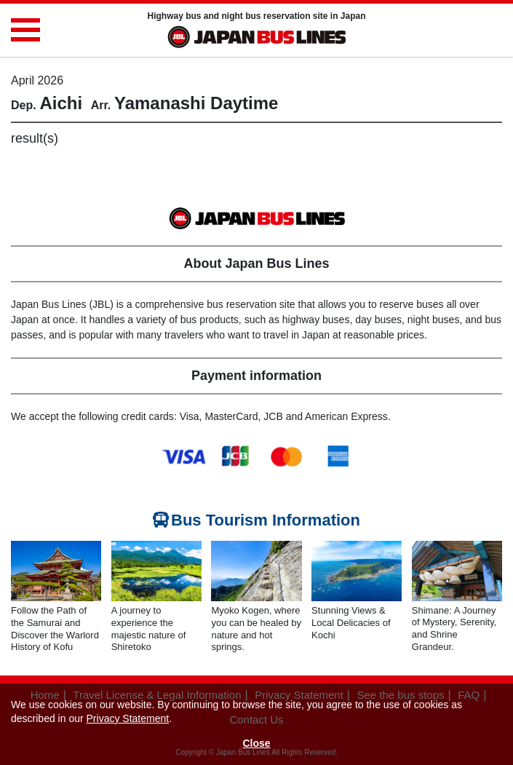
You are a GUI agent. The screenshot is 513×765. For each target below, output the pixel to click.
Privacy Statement (128, 718)
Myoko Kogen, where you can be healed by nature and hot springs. (256, 629)
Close (256, 743)
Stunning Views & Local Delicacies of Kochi (350, 623)
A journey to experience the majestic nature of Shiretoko (148, 629)
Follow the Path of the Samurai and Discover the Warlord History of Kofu (55, 629)
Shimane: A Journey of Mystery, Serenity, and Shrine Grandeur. (454, 629)
